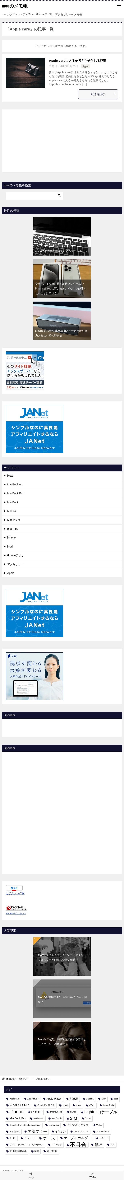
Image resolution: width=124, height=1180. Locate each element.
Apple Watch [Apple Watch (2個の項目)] (54, 1098)
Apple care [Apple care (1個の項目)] (14, 1099)
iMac (10, 475)
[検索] (34, 196)
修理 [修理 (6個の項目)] (98, 1144)
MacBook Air (14, 484)
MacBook (12, 502)
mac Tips (12, 528)
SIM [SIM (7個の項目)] (73, 1118)
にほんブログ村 (15, 893)
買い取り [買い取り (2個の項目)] (52, 1151)
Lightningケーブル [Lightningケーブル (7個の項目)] (100, 1112)
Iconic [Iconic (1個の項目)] (78, 1105)
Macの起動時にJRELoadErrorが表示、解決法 (62, 999)
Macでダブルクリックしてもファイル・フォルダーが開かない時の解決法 (62, 957)
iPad (10, 546)
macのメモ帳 (15, 5)
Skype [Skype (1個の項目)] (88, 1118)
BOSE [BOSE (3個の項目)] (74, 1098)
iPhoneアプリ (15, 555)
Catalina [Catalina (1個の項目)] (90, 1099)
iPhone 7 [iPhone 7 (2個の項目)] (36, 1111)
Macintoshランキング (16, 913)
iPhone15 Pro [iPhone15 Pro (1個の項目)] (56, 1112)
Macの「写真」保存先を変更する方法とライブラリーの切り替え (62, 1042)
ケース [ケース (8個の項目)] (49, 1138)
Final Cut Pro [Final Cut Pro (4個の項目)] (19, 1105)
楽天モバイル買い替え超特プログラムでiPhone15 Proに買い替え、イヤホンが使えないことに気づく (60, 288)
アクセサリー (15, 564)
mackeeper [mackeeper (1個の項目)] (39, 1118)
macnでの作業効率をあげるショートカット (61, 251)
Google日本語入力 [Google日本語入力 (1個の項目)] (45, 1105)
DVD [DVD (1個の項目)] (104, 1099)
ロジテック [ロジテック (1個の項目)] (56, 1144)
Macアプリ (13, 519)
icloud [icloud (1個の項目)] (65, 1105)
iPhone (11, 537)
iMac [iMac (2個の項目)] (92, 1105)
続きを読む (103, 94)
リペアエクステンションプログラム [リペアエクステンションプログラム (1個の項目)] (26, 1144)
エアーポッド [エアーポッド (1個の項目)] (103, 1131)
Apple (86, 66)
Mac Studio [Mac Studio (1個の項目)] (57, 1118)
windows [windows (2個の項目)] (15, 1131)
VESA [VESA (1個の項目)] (99, 1125)
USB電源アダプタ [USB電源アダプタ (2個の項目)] (77, 1125)
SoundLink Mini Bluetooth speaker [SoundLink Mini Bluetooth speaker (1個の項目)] (25, 1125)
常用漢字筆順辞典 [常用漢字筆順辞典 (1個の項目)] (18, 1151)
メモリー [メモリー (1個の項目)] (103, 1138)
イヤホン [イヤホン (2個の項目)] (60, 1131)
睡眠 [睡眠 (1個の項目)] (36, 1151)
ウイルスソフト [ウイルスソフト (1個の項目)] (81, 1131)
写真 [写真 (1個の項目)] (112, 1144)
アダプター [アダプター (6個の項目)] (37, 1131)
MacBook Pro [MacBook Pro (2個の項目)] (17, 1118)
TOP (17, 1078)
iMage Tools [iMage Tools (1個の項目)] (108, 1105)
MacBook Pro (15, 493)
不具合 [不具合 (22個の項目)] (78, 1144)
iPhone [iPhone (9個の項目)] (16, 1111)
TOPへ (93, 1175)
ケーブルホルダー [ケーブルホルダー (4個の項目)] (77, 1138)
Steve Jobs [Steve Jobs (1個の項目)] (54, 1125)
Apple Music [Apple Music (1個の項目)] (33, 1099)
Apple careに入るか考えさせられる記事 (77, 60)
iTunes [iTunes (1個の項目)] (73, 1112)
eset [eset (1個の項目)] (116, 1099)
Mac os (11, 511)
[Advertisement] (62, 140)
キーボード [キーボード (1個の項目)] (29, 1138)
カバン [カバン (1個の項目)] (13, 1138)
